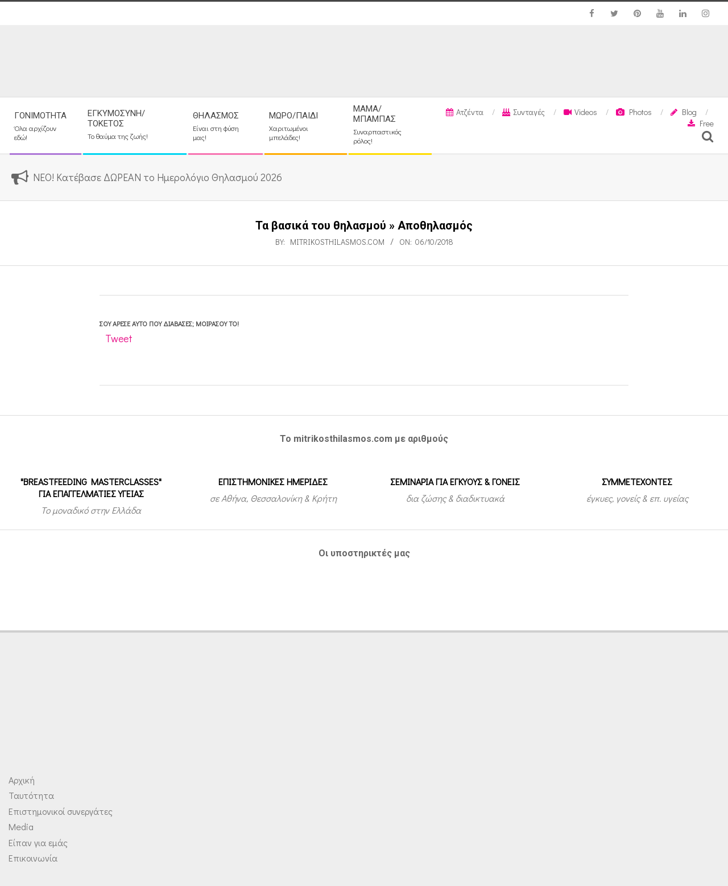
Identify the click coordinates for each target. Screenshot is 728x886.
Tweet (119, 338)
